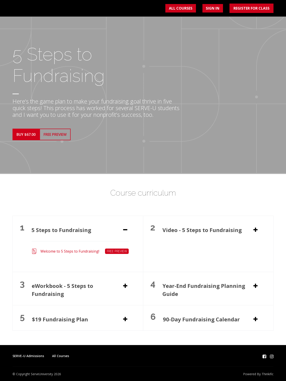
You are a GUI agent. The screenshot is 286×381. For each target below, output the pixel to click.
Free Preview (58, 136)
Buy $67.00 (26, 136)
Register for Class (251, 9)
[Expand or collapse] (125, 228)
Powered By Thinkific (258, 372)
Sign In (216, 9)
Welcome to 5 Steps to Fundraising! (80, 249)
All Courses (192, 9)
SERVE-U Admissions (28, 354)
